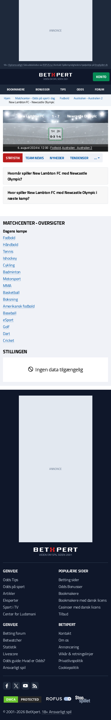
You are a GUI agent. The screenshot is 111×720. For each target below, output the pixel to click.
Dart (6, 333)
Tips (63, 89)
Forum (99, 89)
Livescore (10, 654)
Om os (64, 640)
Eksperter (10, 600)
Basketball (11, 292)
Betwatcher (12, 640)
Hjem (7, 98)
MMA (7, 285)
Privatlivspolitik (71, 661)
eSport (8, 320)
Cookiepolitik (69, 667)
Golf (6, 327)
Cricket (8, 340)
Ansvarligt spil (14, 667)
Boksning (10, 299)
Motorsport (12, 279)
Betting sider (69, 580)
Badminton (12, 272)
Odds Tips (10, 580)
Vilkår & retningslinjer (76, 654)
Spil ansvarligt (15, 65)
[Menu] (5, 77)
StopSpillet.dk (101, 65)
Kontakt (65, 633)
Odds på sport (14, 586)
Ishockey (10, 258)
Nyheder (57, 157)
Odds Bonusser (71, 586)
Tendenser (79, 157)
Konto (101, 76)
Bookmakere (16, 89)
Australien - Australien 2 (88, 98)
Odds (80, 89)
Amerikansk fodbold (18, 306)
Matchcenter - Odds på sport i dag (35, 98)
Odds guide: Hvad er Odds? (24, 661)
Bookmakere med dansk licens (83, 600)
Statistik (13, 157)
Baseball (9, 313)
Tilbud (63, 614)
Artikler (9, 593)
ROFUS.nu (47, 65)
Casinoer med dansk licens (79, 607)
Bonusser (42, 89)
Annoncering (69, 647)
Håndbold (10, 244)
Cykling (9, 265)
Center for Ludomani (19, 614)
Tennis (8, 251)
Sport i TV (10, 607)
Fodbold (64, 98)
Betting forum (14, 633)
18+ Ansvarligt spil (57, 712)
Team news (34, 157)
